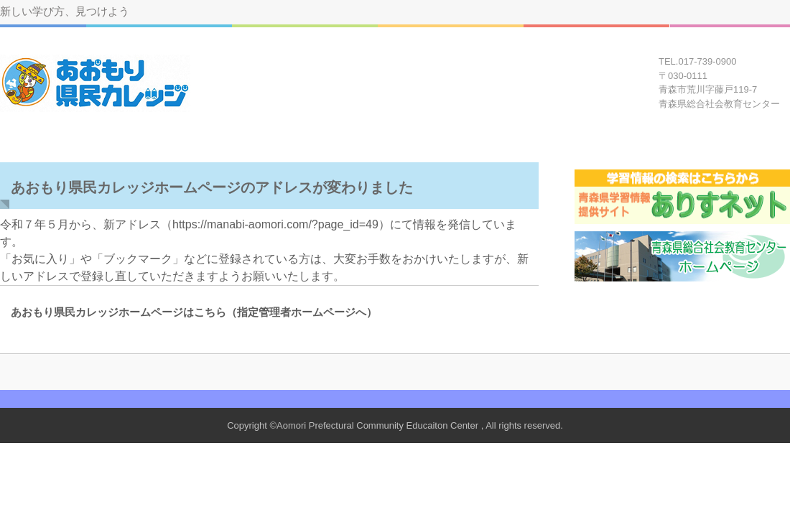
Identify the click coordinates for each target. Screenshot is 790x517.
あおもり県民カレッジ (96, 83)
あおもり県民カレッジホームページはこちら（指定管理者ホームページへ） (188, 312)
